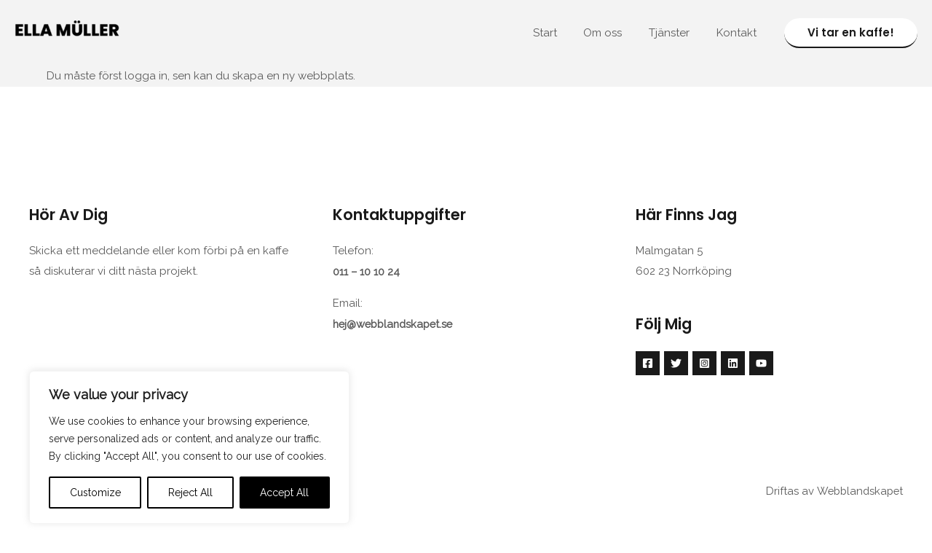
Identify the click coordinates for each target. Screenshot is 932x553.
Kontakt (739, 32)
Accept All (284, 492)
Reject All (190, 492)
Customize (95, 492)
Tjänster (676, 32)
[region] (189, 447)
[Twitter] (676, 362)
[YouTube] (761, 362)
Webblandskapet (858, 489)
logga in (146, 75)
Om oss (615, 32)
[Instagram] (704, 362)
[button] (850, 33)
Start (562, 32)
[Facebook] (648, 362)
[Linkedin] (733, 362)
